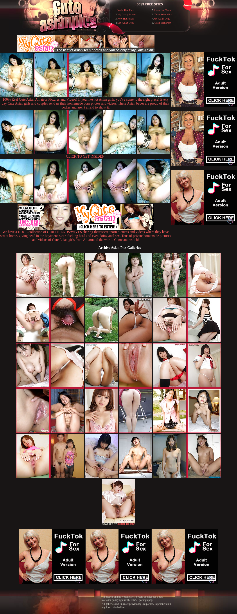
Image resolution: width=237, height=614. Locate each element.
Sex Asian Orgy (125, 22)
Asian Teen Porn (162, 22)
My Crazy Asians (126, 14)
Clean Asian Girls (163, 14)
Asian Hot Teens (162, 10)
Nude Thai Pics (125, 10)
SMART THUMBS (126, 524)
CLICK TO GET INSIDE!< (85, 156)
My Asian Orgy (162, 18)
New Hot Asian (125, 18)
